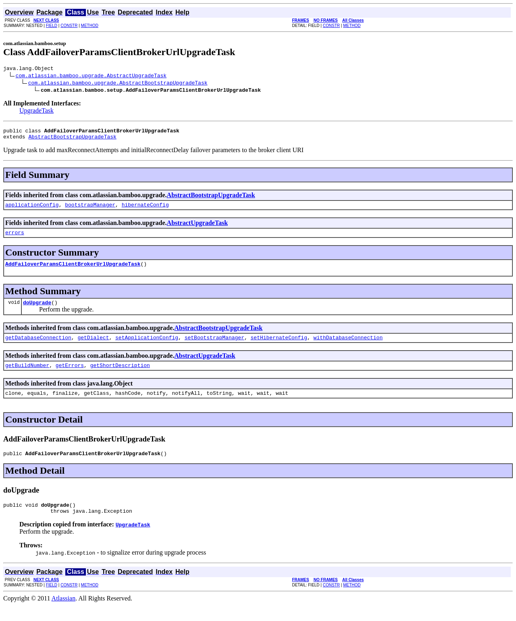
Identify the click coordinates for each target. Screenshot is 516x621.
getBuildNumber (27, 376)
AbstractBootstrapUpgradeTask (72, 140)
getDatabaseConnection (38, 347)
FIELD (51, 25)
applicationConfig (32, 209)
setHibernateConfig (278, 347)
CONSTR (68, 25)
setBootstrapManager (214, 347)
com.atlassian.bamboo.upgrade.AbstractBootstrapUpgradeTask (118, 83)
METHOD (89, 25)
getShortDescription (120, 376)
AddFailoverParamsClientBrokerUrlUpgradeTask (72, 270)
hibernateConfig (145, 209)
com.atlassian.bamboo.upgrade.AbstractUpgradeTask (91, 76)
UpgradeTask (36, 111)
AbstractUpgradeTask (197, 227)
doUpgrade (37, 310)
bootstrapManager (90, 209)
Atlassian (64, 614)
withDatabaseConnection (348, 347)
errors (14, 238)
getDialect (93, 347)
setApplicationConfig (146, 347)
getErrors (70, 376)
